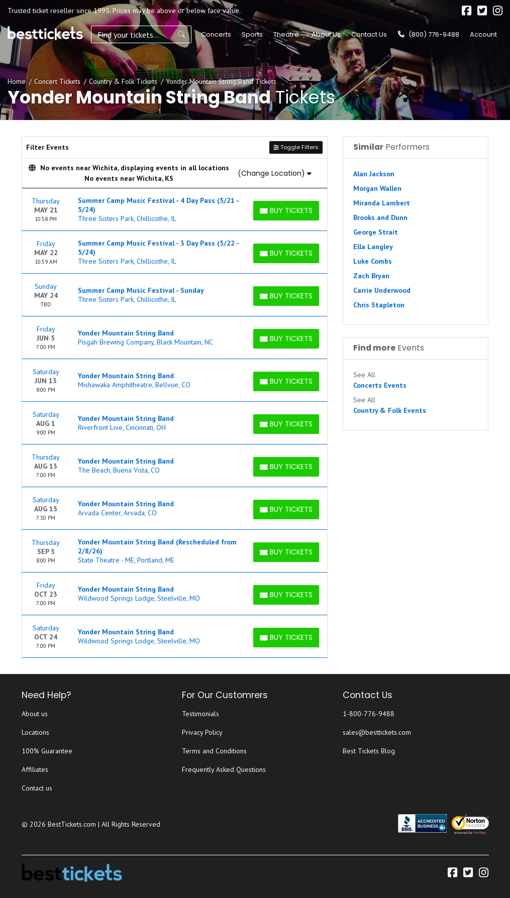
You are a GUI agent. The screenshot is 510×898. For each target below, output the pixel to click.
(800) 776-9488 (428, 34)
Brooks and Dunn (380, 217)
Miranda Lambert (381, 202)
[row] (175, 209)
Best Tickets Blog (369, 750)
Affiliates (35, 769)
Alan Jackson (373, 173)
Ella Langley (373, 246)
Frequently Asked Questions (224, 769)
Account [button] (483, 34)
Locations (35, 732)
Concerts (216, 34)
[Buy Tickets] (286, 210)
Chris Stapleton (378, 304)
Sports (252, 34)
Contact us (37, 788)
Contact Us (369, 34)
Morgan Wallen (377, 188)
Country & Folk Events (389, 410)
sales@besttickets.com (377, 732)
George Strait (375, 232)
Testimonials (200, 713)
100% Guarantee (47, 750)
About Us (326, 34)
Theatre (286, 34)
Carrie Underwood (382, 290)
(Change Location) (275, 173)
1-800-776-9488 (368, 713)
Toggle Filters (296, 147)
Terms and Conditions (214, 750)
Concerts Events (379, 385)
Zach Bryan (371, 275)
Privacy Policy (202, 732)
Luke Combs (372, 261)
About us (35, 713)
